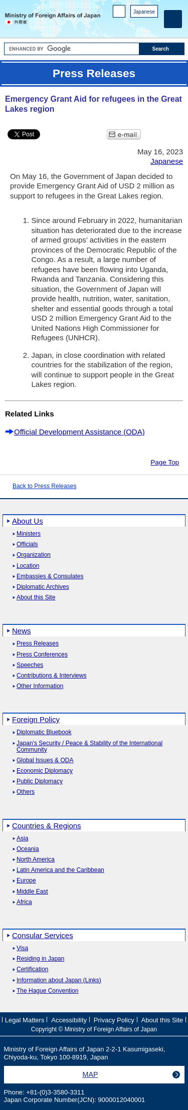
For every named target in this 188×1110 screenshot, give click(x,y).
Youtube (152, 25)
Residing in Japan (40, 959)
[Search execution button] (161, 49)
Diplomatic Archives (43, 587)
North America (36, 859)
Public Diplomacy (40, 781)
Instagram (139, 25)
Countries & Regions (46, 825)
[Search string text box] (71, 49)
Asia (22, 838)
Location (28, 566)
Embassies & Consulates (50, 576)
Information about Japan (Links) (59, 980)
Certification (32, 969)
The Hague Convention (47, 991)
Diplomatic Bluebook (44, 732)
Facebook (126, 25)
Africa (24, 902)
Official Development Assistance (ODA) (79, 431)
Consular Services (42, 935)
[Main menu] (173, 19)
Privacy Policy (114, 1020)
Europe (26, 880)
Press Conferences (42, 654)
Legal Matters (25, 1020)
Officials (27, 544)
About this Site (36, 597)
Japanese (144, 12)
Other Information (40, 686)
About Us (27, 521)
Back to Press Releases (44, 486)
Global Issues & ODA (45, 760)
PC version (119, 13)
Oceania (28, 849)
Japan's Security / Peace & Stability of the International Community (89, 746)
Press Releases (38, 643)
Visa (22, 948)
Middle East (32, 892)
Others (26, 792)
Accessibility (69, 1020)
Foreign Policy (36, 719)
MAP (90, 1074)
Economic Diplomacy (45, 771)
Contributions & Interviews (51, 676)
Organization (34, 555)
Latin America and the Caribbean (60, 870)
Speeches (30, 665)
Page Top (164, 462)
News (21, 630)
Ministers (29, 534)
